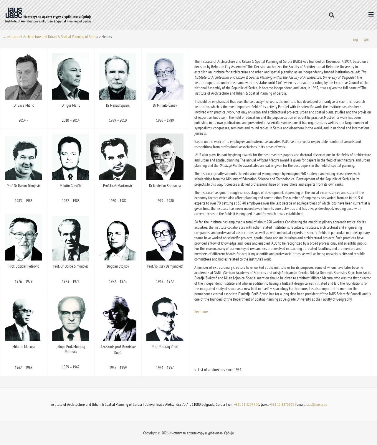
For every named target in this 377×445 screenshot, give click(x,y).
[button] (331, 15)
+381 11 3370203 (281, 404)
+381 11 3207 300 (245, 404)
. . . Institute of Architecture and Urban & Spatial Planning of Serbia (50, 36)
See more (201, 312)
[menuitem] (355, 40)
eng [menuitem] (355, 39)
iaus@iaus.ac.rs (317, 404)
